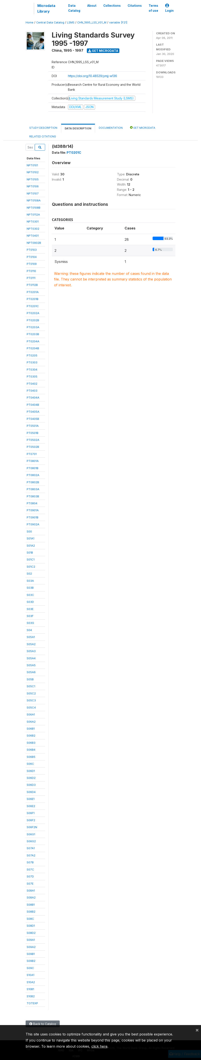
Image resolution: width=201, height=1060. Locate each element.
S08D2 (31, 933)
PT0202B (33, 320)
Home (29, 22)
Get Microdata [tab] (142, 127)
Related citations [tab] (42, 136)
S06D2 (31, 778)
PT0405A (33, 411)
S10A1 (30, 975)
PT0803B (33, 496)
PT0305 (32, 376)
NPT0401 (33, 235)
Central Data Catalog (50, 22)
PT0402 (32, 383)
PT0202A (33, 313)
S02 (29, 573)
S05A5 (31, 665)
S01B (30, 552)
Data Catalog (74, 8)
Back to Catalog (42, 1024)
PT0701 (32, 454)
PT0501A (33, 425)
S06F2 (31, 820)
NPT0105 (33, 179)
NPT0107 (33, 193)
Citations (135, 5)
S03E (30, 609)
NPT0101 (32, 165)
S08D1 (31, 925)
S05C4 (31, 707)
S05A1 (31, 637)
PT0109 (32, 263)
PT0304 (32, 369)
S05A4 (31, 658)
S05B (30, 679)
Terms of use (153, 8)
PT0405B (33, 418)
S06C (30, 763)
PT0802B (33, 482)
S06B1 (31, 728)
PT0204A (33, 341)
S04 (29, 630)
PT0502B (33, 446)
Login (169, 8)
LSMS (70, 22)
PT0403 (32, 390)
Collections (112, 5)
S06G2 (31, 841)
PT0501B (32, 433)
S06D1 (31, 771)
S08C (30, 918)
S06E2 (31, 806)
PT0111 (31, 278)
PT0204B (33, 348)
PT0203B (33, 334)
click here (99, 1046)
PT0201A (33, 292)
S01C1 (31, 559)
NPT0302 (33, 228)
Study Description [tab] (43, 127)
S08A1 (31, 890)
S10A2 (31, 982)
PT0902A (33, 524)
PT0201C (33, 306)
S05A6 (31, 672)
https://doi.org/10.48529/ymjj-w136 (92, 76)
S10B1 (30, 989)
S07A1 (31, 848)
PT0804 (32, 503)
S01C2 (31, 566)
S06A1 (31, 714)
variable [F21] (118, 22)
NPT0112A (33, 214)
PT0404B (33, 404)
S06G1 (31, 834)
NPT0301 (33, 221)
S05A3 (31, 651)
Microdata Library (46, 8)
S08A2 (31, 897)
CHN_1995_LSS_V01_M (91, 22)
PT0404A (33, 397)
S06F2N (32, 827)
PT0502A (33, 440)
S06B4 (31, 749)
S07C (30, 869)
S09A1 (31, 939)
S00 (29, 531)
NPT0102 (33, 172)
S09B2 (31, 961)
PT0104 (32, 257)
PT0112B (32, 285)
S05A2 (31, 644)
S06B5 (31, 756)
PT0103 (32, 249)
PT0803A (33, 489)
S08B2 (31, 911)
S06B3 (31, 742)
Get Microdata (103, 51)
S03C (30, 595)
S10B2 (31, 996)
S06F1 (31, 813)
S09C (30, 968)
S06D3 (31, 784)
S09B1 (31, 954)
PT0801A (33, 461)
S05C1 (31, 686)
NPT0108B (33, 207)
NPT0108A (34, 200)
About (91, 5)
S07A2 (31, 855)
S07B (30, 862)
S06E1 (31, 799)
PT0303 (32, 362)
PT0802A (33, 475)
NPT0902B (34, 242)
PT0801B (32, 468)
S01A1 (30, 538)
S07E (30, 883)
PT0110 (31, 271)
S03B (30, 587)
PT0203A (33, 327)
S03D (30, 601)
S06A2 (31, 721)
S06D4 (31, 792)
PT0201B (32, 299)
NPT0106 (33, 186)
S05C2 (31, 693)
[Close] (197, 1029)
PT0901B (32, 517)
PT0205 (32, 355)
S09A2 (31, 947)
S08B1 (31, 904)
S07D (30, 876)
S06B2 (31, 735)
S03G (30, 623)
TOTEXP (32, 1003)
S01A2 (31, 545)
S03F (30, 616)
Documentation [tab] (111, 127)
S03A (30, 580)
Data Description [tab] (78, 128)
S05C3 (31, 700)
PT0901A (33, 510)
